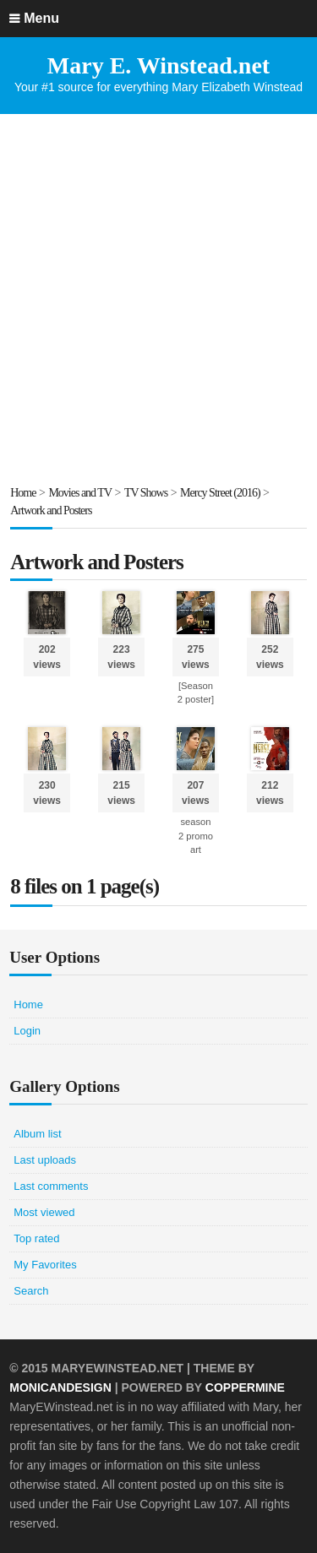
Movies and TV (80, 492)
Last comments (51, 1186)
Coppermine (245, 1387)
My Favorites (45, 1264)
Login (27, 1030)
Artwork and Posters (50, 510)
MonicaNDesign (60, 1387)
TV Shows (145, 492)
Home (23, 492)
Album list (37, 1133)
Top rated (36, 1238)
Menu (41, 18)
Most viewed (44, 1212)
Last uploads (45, 1160)
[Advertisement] (158, 298)
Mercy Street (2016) (220, 492)
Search (31, 1290)
